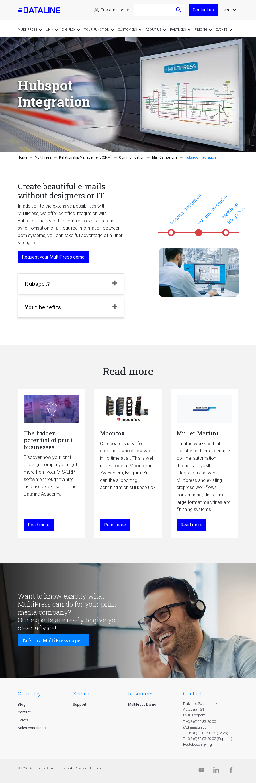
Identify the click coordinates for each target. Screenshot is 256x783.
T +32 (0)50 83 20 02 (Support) (207, 739)
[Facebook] (231, 771)
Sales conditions (32, 728)
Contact (24, 712)
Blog (22, 704)
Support (79, 704)
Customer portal (115, 10)
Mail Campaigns (164, 157)
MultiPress (43, 157)
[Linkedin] (216, 771)
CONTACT (192, 693)
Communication (131, 157)
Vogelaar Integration (185, 209)
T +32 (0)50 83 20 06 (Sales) (205, 733)
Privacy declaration (88, 768)
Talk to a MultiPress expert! (53, 640)
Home (22, 157)
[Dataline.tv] (201, 771)
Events (23, 720)
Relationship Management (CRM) (85, 157)
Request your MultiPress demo (53, 257)
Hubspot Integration (212, 210)
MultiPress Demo (142, 704)
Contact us (203, 10)
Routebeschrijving (197, 744)
